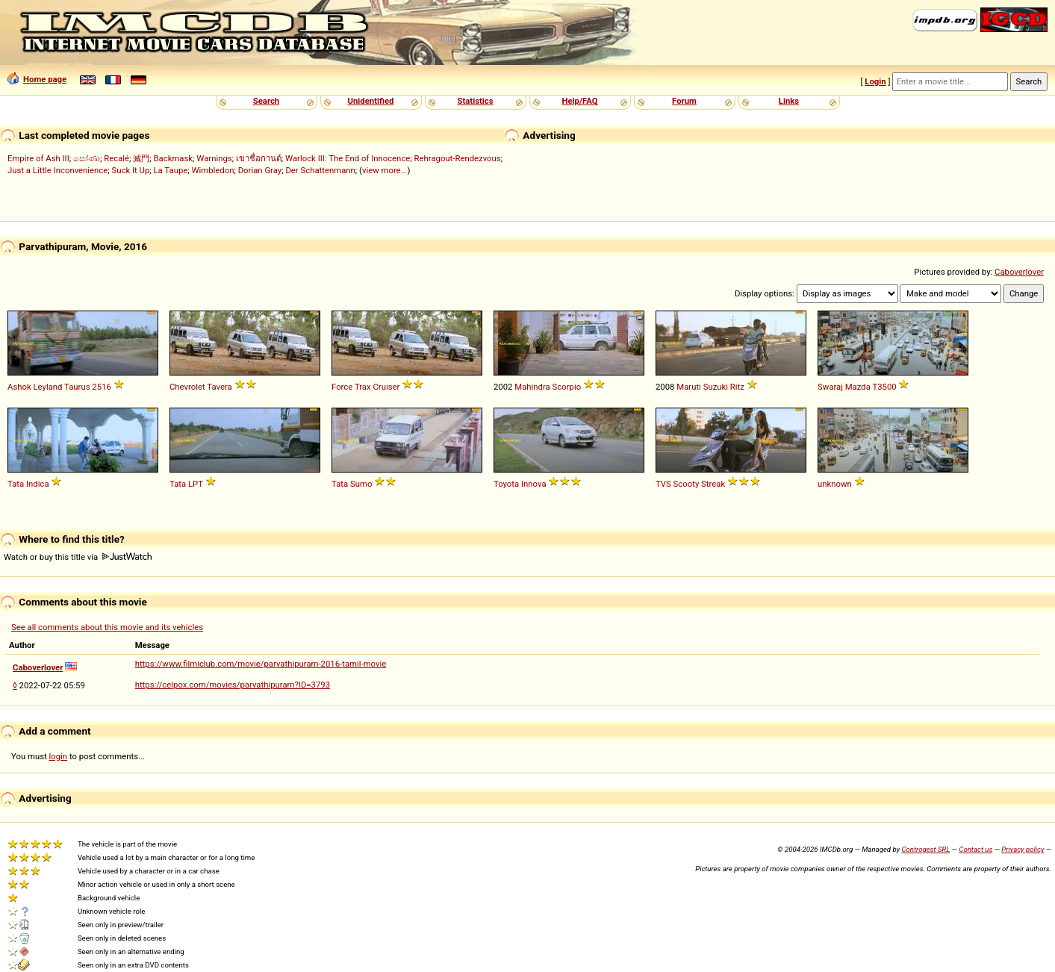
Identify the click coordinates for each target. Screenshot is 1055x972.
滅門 (141, 158)
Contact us (975, 849)
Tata (15, 484)
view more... (385, 170)
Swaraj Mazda (844, 386)
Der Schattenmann (320, 170)
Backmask (173, 158)
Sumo (361, 484)
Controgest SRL (925, 849)
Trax (363, 386)
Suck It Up (131, 170)
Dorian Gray (260, 170)
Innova (534, 484)
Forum (684, 101)
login (58, 756)
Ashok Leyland (34, 386)
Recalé (116, 158)
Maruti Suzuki (702, 386)
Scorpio (567, 386)
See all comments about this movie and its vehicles (107, 627)
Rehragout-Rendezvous (457, 158)
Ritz (737, 386)
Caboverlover (1019, 272)
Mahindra (532, 386)
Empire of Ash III (38, 158)
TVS (663, 484)
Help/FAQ (579, 101)
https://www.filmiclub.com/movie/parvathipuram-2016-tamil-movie (261, 663)
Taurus (77, 386)
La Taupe (171, 170)
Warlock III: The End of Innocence (347, 158)
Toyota (506, 484)
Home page (36, 79)
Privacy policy (1022, 849)
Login (875, 81)
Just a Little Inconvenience (57, 170)
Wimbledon (212, 170)
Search (266, 101)
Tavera (219, 386)
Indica (37, 484)
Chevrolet (187, 386)
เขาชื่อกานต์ (258, 158)
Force (342, 386)
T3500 (884, 386)
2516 (101, 386)
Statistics (475, 101)
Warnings (213, 158)
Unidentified (371, 101)
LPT (195, 484)
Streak (713, 484)
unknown (835, 484)
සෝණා (86, 158)
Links (789, 101)
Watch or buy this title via (78, 557)
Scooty (686, 484)
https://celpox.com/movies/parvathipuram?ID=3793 (232, 684)
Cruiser (386, 386)
